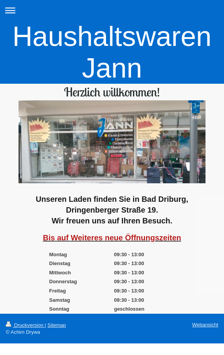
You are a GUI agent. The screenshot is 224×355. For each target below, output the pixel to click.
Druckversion (25, 325)
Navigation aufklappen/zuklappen (112, 10)
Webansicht (205, 325)
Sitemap (56, 325)
